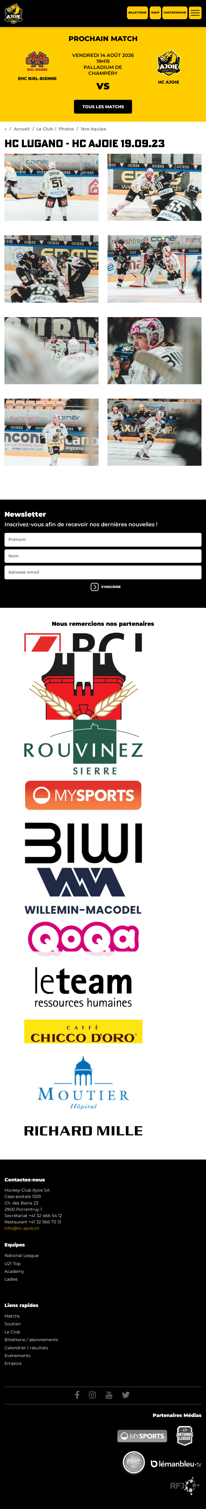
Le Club (45, 129)
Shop (155, 12)
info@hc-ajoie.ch (21, 1228)
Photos (66, 129)
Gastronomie (175, 12)
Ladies (11, 1279)
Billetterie (137, 12)
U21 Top (12, 1263)
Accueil (22, 129)
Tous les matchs (103, 106)
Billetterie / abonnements (31, 1339)
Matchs (12, 1316)
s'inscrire (106, 587)
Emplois (13, 1363)
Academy (14, 1271)
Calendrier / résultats (26, 1347)
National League (21, 1255)
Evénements (17, 1355)
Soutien (12, 1323)
